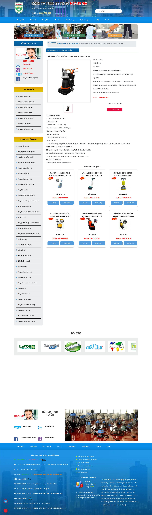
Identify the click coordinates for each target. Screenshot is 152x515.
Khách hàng (70, 20)
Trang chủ (20, 20)
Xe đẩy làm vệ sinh (23, 228)
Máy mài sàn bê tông (24, 179)
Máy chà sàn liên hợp (24, 168)
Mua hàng (115, 109)
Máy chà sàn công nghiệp (25, 162)
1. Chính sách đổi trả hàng (84, 492)
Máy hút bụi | (105, 483)
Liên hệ (96, 20)
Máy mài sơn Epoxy (23, 310)
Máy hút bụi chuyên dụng (25, 305)
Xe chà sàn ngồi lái (23, 206)
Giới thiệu (33, 20)
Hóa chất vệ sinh (115, 35)
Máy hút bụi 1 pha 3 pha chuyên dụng (27, 212)
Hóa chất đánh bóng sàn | (127, 498)
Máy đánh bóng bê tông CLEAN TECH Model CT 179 (60, 215)
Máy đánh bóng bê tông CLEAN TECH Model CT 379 (123, 215)
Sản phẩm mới (82, 472)
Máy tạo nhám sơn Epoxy (25, 321)
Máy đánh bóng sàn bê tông (26, 283)
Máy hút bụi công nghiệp (25, 157)
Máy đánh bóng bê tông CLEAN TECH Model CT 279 (92, 215)
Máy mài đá (21, 288)
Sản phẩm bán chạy (83, 469)
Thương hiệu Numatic (24, 113)
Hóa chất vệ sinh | (116, 486)
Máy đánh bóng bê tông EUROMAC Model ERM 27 (124, 174)
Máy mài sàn (21, 266)
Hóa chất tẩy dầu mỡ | (121, 489)
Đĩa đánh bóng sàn (23, 255)
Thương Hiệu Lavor (23, 124)
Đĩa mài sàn (21, 250)
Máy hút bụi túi (22, 190)
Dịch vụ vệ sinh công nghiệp (74, 35)
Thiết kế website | (107, 480)
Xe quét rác (21, 217)
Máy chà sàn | (132, 480)
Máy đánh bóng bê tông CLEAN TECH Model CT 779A (60, 174)
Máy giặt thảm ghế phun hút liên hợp (27, 223)
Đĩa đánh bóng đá (23, 261)
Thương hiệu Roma (23, 96)
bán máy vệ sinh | (123, 502)
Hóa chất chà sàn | (108, 489)
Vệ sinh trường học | (113, 495)
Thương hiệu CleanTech (25, 102)
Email (107, 20)
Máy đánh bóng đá (23, 294)
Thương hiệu (46, 446)
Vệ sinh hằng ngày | (120, 492)
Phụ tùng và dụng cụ (24, 244)
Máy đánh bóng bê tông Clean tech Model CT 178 (92, 174)
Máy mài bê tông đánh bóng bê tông (27, 201)
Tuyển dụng (84, 20)
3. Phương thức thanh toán (85, 498)
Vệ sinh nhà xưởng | (127, 495)
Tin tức (57, 20)
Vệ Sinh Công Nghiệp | (120, 480)
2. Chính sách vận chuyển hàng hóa (88, 495)
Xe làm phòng (21, 239)
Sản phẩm (45, 20)
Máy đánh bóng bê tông (25, 184)
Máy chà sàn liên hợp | (117, 483)
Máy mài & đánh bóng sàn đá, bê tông (28, 234)
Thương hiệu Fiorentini (24, 118)
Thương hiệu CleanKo (24, 129)
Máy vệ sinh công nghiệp (33, 35)
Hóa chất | (115, 498)
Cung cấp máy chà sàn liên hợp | (115, 505)
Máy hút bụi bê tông (23, 299)
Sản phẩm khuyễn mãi (84, 466)
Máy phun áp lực (22, 173)
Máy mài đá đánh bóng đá (25, 195)
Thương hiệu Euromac (24, 107)
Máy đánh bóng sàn (23, 277)
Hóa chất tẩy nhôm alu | (109, 502)
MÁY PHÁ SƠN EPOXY (25, 316)
